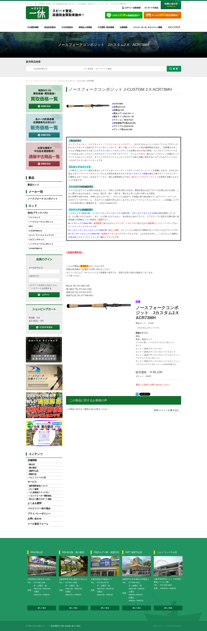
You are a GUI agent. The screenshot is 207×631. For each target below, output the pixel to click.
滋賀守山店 (33, 471)
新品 (138, 336)
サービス (32, 482)
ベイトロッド (170, 352)
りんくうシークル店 (37, 477)
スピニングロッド (36, 239)
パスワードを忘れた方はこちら (43, 285)
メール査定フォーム (38, 524)
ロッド (139, 345)
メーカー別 (141, 342)
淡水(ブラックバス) (152, 349)
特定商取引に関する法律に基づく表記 (65, 626)
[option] (98, 305)
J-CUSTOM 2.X (169, 364)
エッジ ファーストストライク (41, 235)
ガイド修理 (33, 489)
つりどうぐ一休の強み (39, 508)
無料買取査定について (38, 486)
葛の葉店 (33, 468)
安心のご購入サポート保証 (40, 499)
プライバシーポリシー (39, 513)
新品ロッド (147, 339)
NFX (31, 226)
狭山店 (32, 464)
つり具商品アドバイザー (39, 492)
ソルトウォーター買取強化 (40, 496)
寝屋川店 (33, 474)
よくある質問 (34, 503)
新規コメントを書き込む (166, 410)
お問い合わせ (34, 518)
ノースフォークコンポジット (161, 342)
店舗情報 (32, 460)
